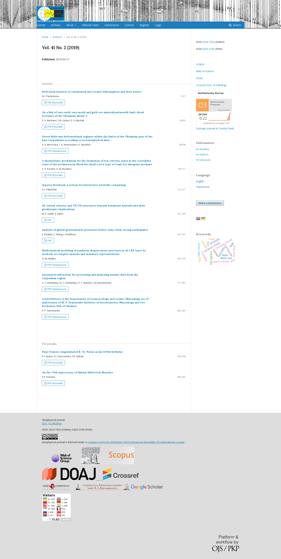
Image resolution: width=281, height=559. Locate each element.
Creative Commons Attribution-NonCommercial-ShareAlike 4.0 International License (136, 442)
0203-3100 (208, 49)
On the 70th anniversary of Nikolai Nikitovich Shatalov (77, 372)
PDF (49, 220)
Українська (202, 186)
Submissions (111, 25)
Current (41, 25)
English (200, 181)
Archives (56, 25)
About (70, 25)
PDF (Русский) (54, 102)
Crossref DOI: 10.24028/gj (211, 85)
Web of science (205, 71)
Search (236, 25)
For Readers (202, 149)
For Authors (202, 154)
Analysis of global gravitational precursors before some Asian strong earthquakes (95, 229)
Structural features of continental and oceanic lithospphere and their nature (92, 91)
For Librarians (203, 159)
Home (45, 37)
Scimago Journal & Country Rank (215, 126)
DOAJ (199, 78)
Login (158, 25)
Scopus (200, 64)
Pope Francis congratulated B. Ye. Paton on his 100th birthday (82, 351)
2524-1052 (208, 42)
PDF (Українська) (56, 150)
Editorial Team (90, 25)
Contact (129, 25)
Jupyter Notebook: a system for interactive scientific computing (84, 185)
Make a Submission (210, 203)
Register (144, 25)
